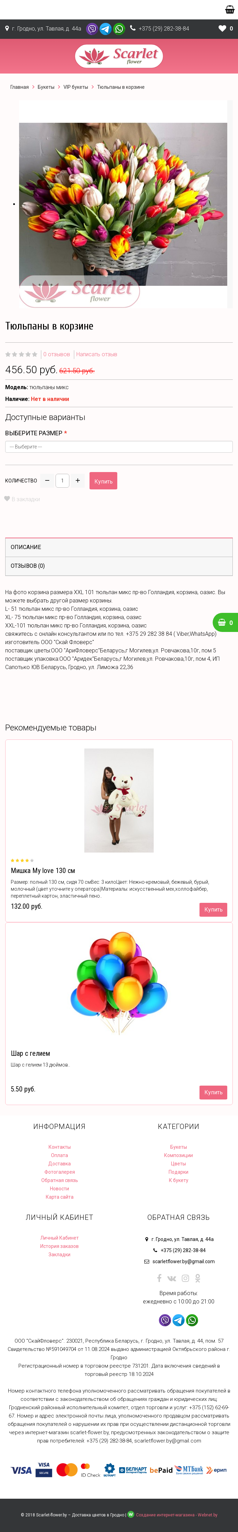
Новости (59, 1188)
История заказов (59, 1246)
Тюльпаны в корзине (121, 87)
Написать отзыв (96, 354)
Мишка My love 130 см (43, 870)
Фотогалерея (59, 1172)
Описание (26, 547)
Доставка (59, 1163)
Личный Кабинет (59, 1237)
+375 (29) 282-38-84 (164, 28)
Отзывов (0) (28, 566)
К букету (178, 1180)
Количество (21, 480)
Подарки (178, 1172)
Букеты (46, 87)
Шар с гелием (30, 1053)
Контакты (60, 1147)
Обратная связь (59, 1180)
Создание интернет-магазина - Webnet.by (177, 1515)
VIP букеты (75, 87)
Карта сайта (60, 1197)
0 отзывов (56, 354)
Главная (19, 87)
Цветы (178, 1163)
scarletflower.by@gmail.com (184, 1261)
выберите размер (33, 433)
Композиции (178, 1155)
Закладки (59, 1254)
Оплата (59, 1155)
